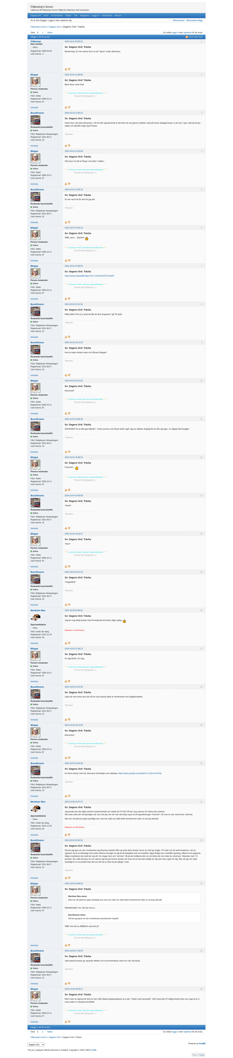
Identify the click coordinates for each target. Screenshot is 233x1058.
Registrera (84, 15)
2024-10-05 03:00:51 (74, 610)
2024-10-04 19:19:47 (74, 534)
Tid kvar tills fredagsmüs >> (85, 96)
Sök (76, 15)
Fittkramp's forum (42, 6)
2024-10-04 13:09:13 (74, 228)
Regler (68, 15)
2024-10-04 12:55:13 (74, 189)
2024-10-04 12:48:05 (74, 75)
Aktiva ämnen (179, 20)
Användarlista (57, 15)
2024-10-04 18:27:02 (74, 381)
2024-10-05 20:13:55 (74, 725)
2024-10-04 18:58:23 (74, 457)
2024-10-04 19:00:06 (74, 495)
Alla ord (118, 15)
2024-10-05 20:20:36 (74, 763)
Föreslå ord (107, 15)
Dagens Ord (35, 15)
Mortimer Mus (38, 610)
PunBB (202, 1043)
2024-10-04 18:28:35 (74, 419)
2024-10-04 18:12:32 (74, 342)
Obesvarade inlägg (194, 20)
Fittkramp (36, 41)
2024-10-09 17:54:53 (74, 951)
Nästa (49, 32)
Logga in (95, 15)
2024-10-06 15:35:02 (74, 840)
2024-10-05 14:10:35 (74, 687)
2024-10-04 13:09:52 (74, 266)
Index (46, 15)
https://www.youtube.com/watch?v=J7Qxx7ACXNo (139, 773)
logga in (175, 32)
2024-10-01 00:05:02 (74, 41)
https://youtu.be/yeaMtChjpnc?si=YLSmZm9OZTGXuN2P (89, 276)
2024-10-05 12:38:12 (74, 649)
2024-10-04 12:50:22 (74, 113)
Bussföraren (37, 113)
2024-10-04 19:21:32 (74, 572)
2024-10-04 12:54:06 (74, 151)
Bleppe (34, 74)
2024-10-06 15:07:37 (74, 802)
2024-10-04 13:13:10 (74, 304)
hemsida (34, 107)
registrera (187, 32)
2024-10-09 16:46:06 (74, 883)
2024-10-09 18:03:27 (74, 989)
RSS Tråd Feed (196, 37)
